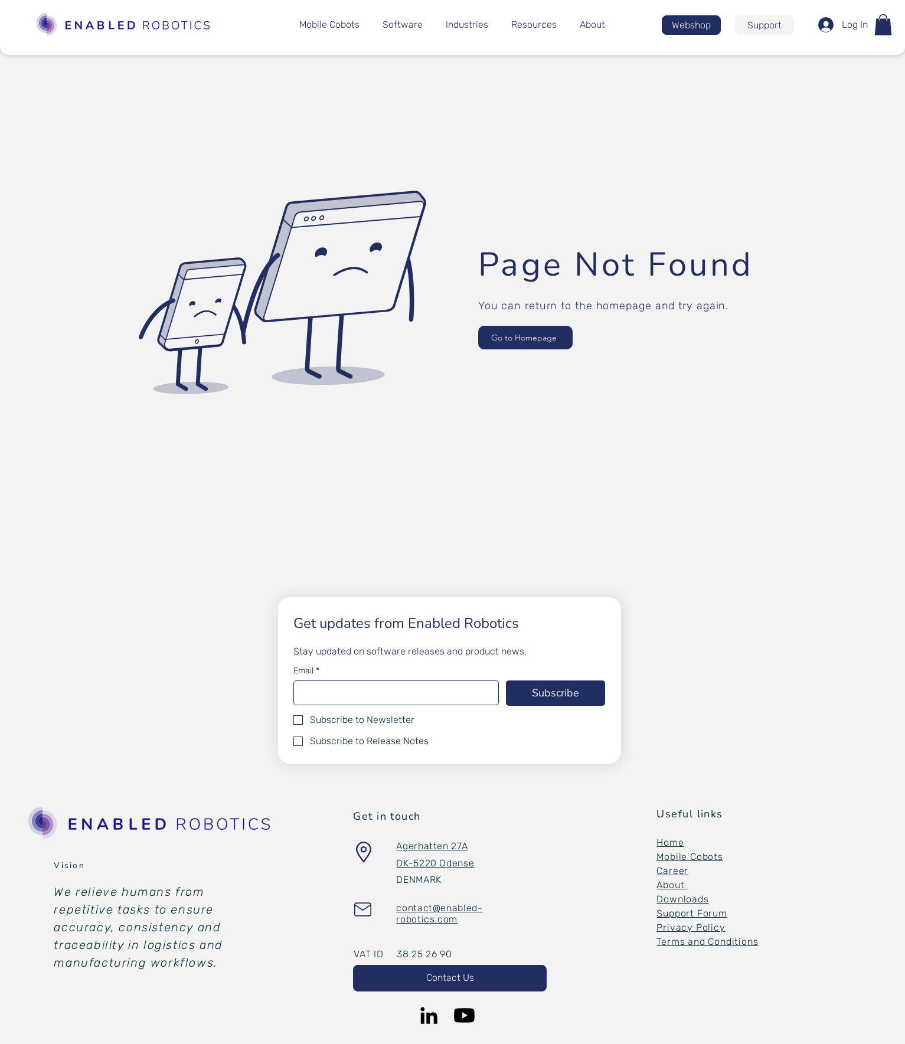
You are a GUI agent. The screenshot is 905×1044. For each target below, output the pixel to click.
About (671, 885)
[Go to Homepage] (525, 337)
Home (670, 842)
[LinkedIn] (429, 1015)
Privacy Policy (690, 927)
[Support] (764, 25)
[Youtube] (464, 1015)
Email (306, 671)
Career (672, 870)
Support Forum (691, 913)
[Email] (393, 693)
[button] (883, 24)
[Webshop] (691, 25)
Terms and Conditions (707, 941)
